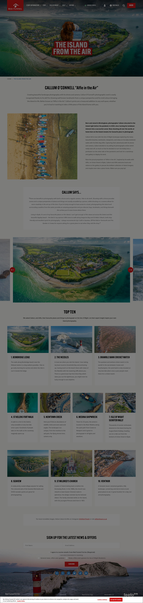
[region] (71, 600)
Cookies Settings (102, 600)
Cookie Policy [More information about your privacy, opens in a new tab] (21, 601)
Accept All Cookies (116, 600)
